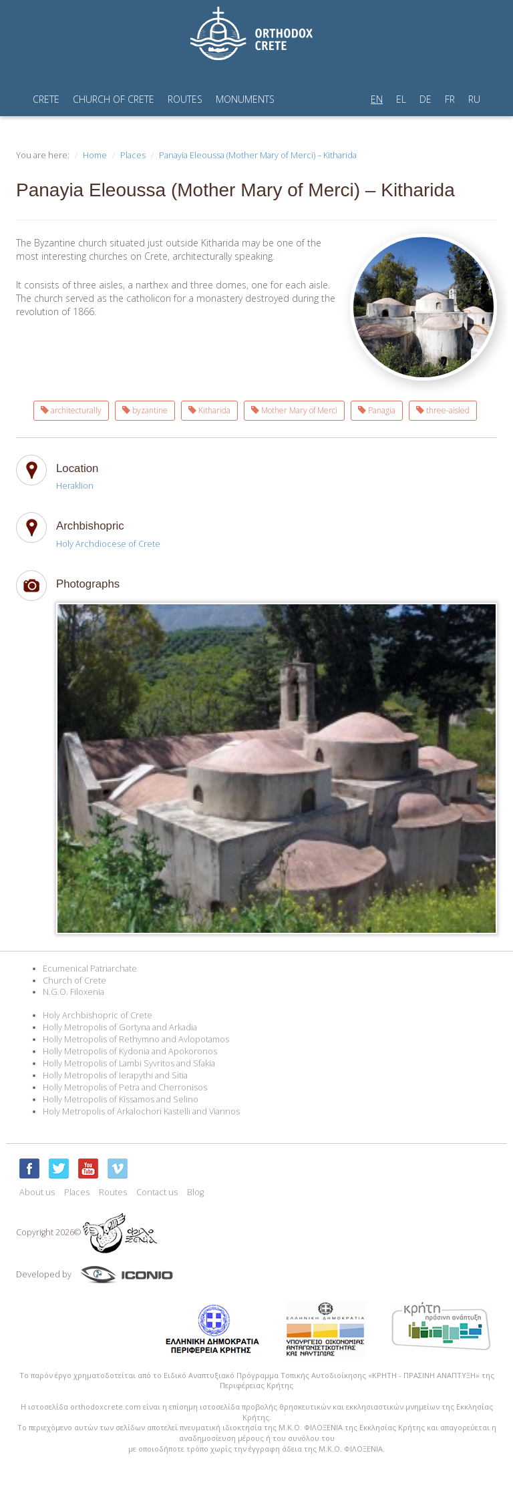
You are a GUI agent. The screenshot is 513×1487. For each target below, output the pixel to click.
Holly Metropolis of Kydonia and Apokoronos (130, 1051)
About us (37, 1192)
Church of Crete (74, 980)
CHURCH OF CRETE (113, 99)
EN (377, 99)
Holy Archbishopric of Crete (97, 1015)
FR (450, 99)
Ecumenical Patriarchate (90, 968)
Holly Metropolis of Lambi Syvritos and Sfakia (129, 1063)
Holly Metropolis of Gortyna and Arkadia (120, 1027)
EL (401, 99)
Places (133, 155)
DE (425, 99)
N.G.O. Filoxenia (73, 992)
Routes (113, 1192)
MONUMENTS (245, 99)
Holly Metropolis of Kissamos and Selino (120, 1099)
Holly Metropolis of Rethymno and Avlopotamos (136, 1039)
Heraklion (75, 485)
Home (95, 155)
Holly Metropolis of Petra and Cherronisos (125, 1087)
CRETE (46, 99)
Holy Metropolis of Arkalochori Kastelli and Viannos (141, 1111)
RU (474, 99)
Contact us (157, 1192)
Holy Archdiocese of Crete (108, 544)
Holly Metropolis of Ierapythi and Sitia (115, 1075)
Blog (195, 1192)
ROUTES (185, 99)
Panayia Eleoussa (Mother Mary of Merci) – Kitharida (258, 155)
